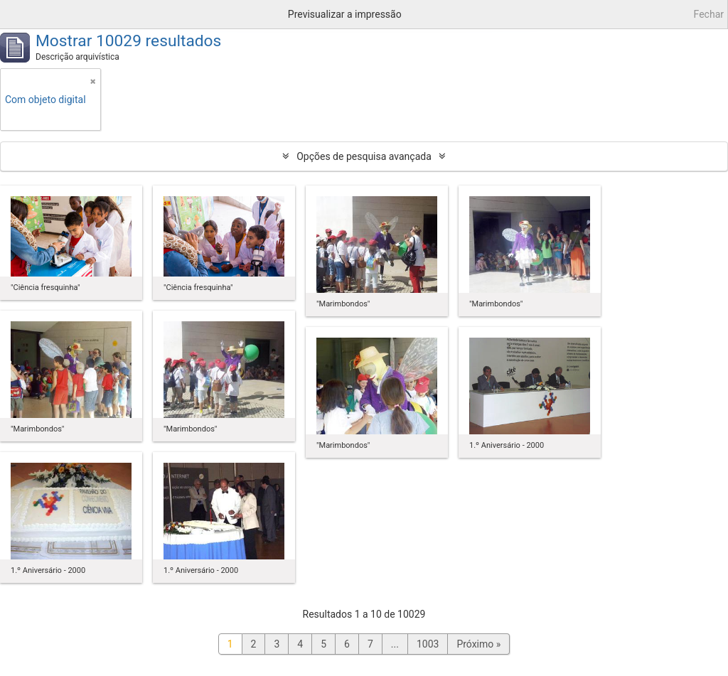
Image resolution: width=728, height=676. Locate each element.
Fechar (709, 14)
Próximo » (478, 644)
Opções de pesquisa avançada (364, 156)
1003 (428, 644)
